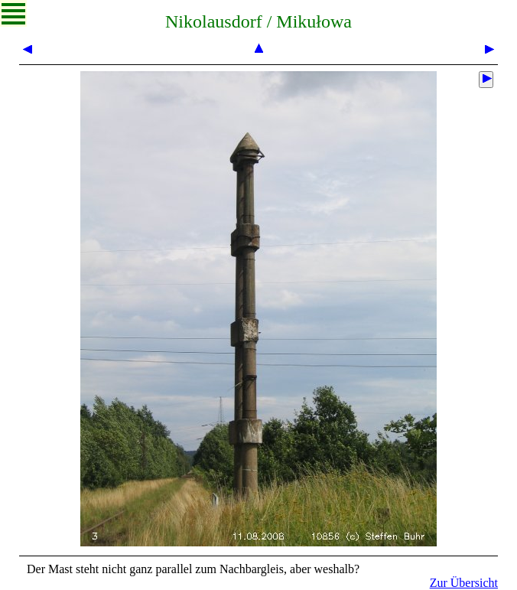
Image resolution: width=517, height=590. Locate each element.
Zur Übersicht (464, 582)
